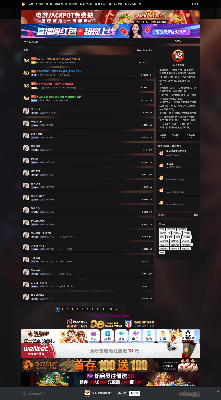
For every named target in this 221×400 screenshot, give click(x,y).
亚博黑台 (164, 241)
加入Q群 (130, 3)
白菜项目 (56, 4)
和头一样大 (36, 270)
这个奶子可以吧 (39, 283)
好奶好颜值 (36, 134)
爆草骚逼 (35, 146)
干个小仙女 (36, 121)
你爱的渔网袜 (38, 295)
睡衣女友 (35, 171)
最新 (25, 50)
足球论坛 (177, 233)
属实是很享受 (38, 196)
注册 (122, 394)
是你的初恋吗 (38, 221)
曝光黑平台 (165, 233)
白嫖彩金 (175, 245)
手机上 (169, 164)
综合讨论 (41, 4)
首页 (31, 4)
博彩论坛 (175, 249)
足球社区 (186, 241)
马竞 (162, 253)
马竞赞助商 (187, 245)
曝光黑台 (71, 4)
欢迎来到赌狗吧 (97, 394)
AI (140, 4)
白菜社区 (175, 241)
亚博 (162, 229)
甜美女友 (35, 208)
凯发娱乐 (186, 249)
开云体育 (164, 245)
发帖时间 (147, 50)
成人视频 (115, 4)
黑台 (162, 237)
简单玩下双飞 (38, 245)
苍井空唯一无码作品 (41, 233)
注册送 (187, 233)
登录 (195, 4)
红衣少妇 (35, 183)
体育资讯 (101, 4)
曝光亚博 (171, 229)
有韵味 (34, 159)
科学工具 (86, 4)
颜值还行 (35, 109)
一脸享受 (35, 258)
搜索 (195, 215)
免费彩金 (164, 249)
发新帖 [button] (178, 41)
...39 (109, 309)
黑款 (178, 237)
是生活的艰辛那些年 (176, 151)
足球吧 (170, 237)
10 (102, 309)
